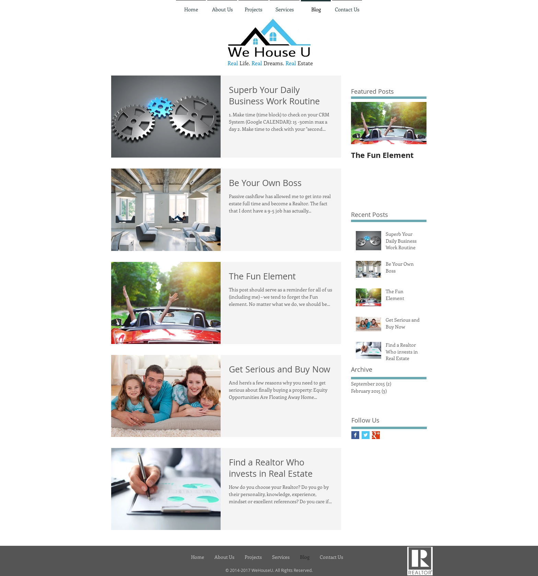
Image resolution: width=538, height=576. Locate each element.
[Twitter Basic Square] (366, 435)
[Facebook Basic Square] (355, 435)
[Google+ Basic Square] (376, 435)
